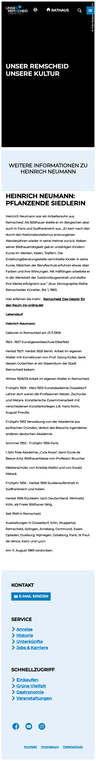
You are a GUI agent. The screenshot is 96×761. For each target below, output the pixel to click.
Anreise (24, 629)
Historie (24, 635)
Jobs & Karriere (32, 647)
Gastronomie (30, 692)
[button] (58, 10)
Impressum (50, 747)
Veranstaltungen (34, 698)
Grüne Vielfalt (31, 686)
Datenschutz (73, 747)
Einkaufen (27, 679)
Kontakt (30, 747)
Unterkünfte (29, 641)
